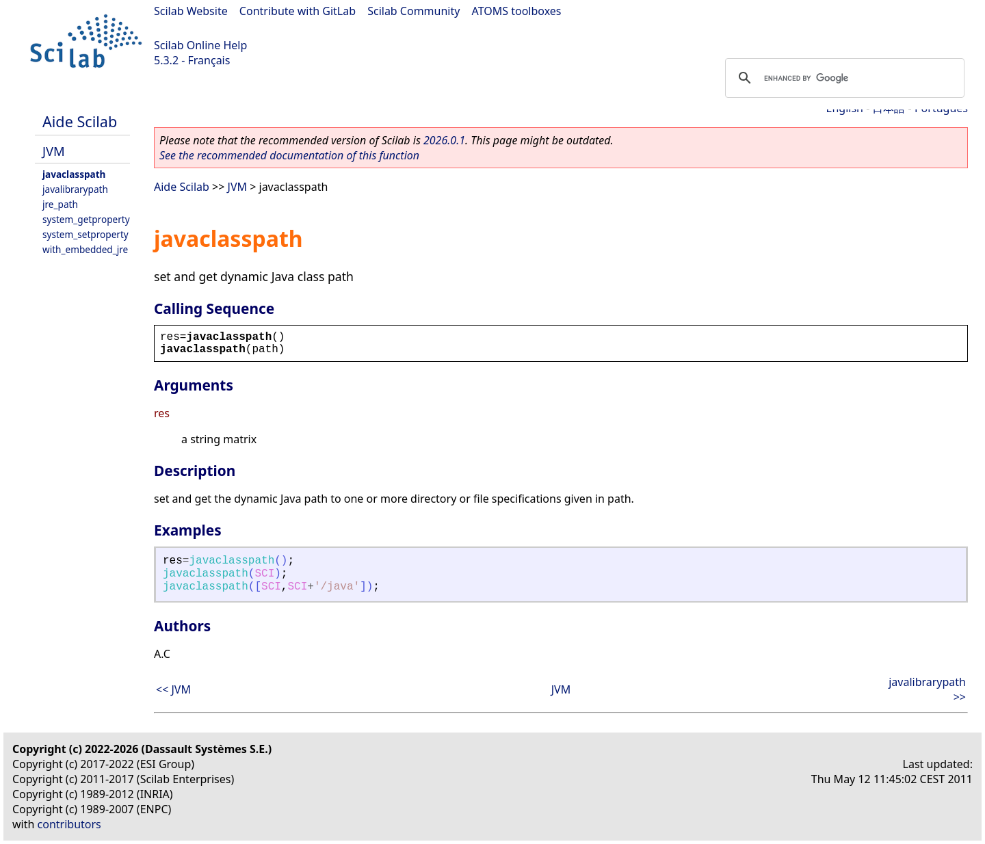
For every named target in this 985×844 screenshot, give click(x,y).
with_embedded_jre (85, 249)
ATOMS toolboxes (517, 10)
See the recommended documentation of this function (289, 155)
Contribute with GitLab (297, 10)
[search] (842, 78)
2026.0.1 (444, 140)
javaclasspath (73, 174)
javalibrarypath (75, 189)
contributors (69, 824)
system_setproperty (85, 234)
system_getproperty (86, 219)
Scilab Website (191, 10)
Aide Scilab (79, 121)
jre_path (60, 204)
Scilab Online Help (200, 45)
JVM (53, 150)
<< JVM (173, 689)
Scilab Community (413, 10)
